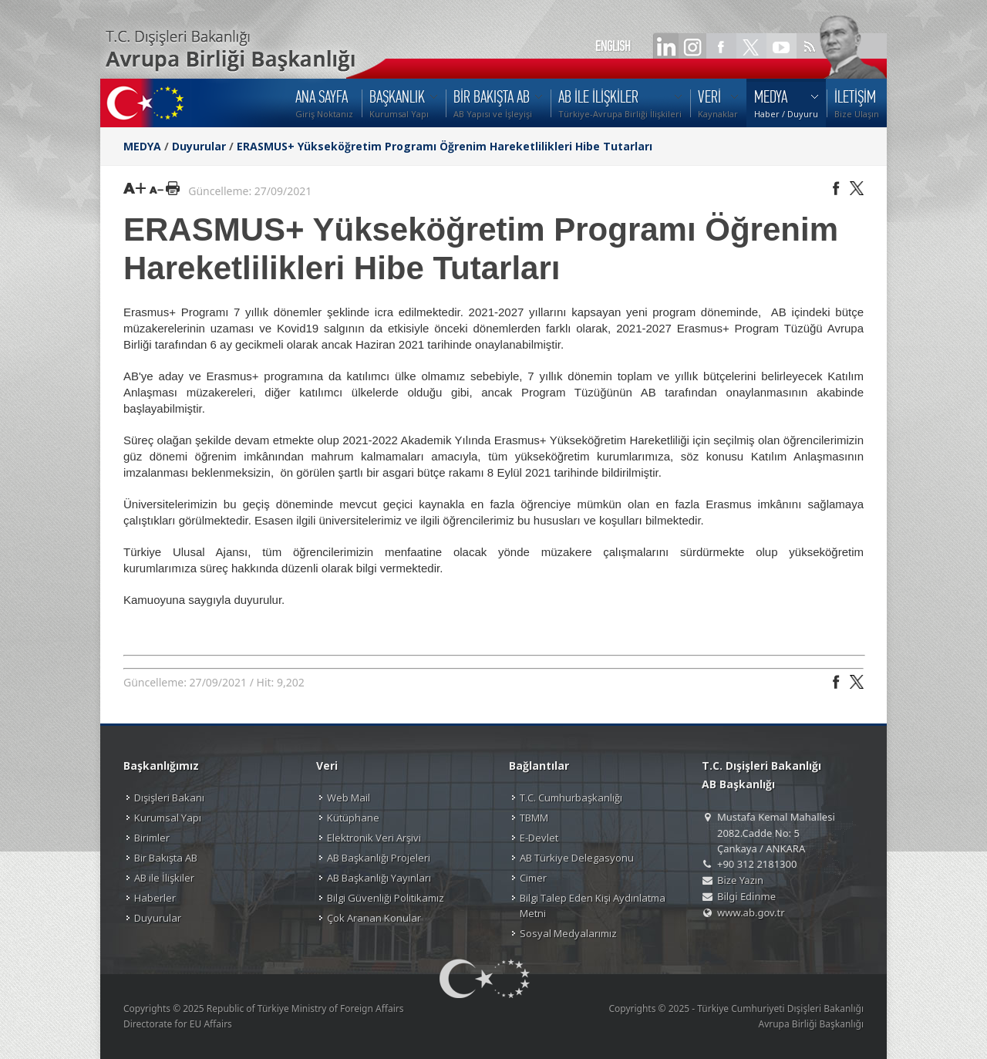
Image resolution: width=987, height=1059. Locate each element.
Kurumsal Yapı (167, 818)
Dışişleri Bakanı (169, 797)
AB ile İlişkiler (164, 878)
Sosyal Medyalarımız (568, 933)
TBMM (534, 818)
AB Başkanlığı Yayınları (379, 878)
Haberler (155, 898)
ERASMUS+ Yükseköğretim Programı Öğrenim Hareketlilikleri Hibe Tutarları (444, 146)
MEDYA (142, 146)
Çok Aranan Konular (374, 918)
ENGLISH (613, 46)
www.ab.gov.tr (751, 912)
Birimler (152, 838)
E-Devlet (539, 838)
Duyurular (199, 146)
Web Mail (348, 797)
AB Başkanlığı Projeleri (378, 858)
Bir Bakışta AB (165, 858)
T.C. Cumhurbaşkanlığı (571, 797)
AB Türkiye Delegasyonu (577, 858)
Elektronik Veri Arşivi (374, 838)
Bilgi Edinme (746, 896)
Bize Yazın (740, 880)
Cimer (533, 878)
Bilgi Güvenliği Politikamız (385, 898)
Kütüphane (353, 818)
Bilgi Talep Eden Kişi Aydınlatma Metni (592, 905)
